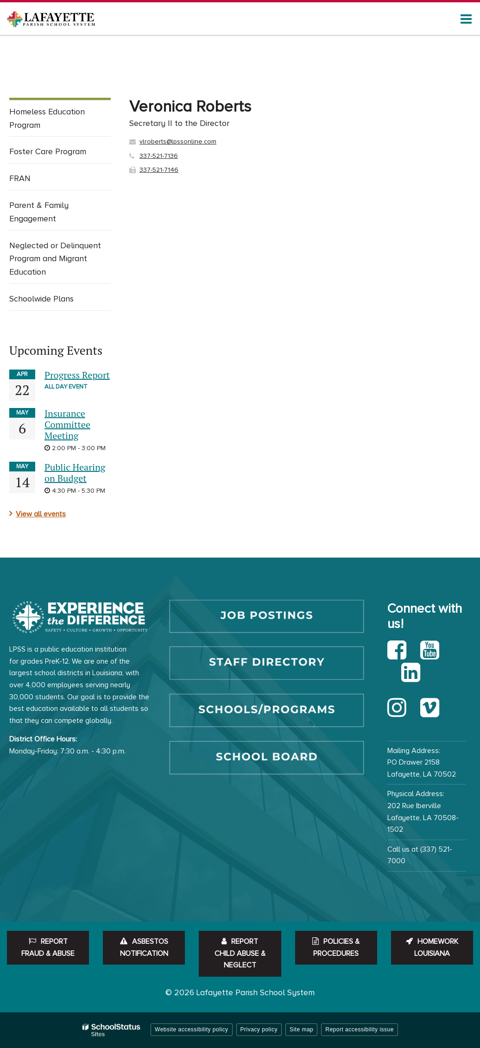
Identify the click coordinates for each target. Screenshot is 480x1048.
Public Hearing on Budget (74, 472)
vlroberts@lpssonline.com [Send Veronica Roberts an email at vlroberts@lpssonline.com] (177, 141)
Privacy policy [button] (259, 1029)
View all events (41, 514)
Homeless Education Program (47, 118)
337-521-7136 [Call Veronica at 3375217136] (158, 156)
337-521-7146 (158, 170)
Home (18, 74)
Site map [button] (301, 1029)
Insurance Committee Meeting (67, 424)
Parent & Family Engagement (39, 212)
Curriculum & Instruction (119, 74)
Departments (56, 74)
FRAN (20, 178)
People (238, 74)
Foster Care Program (47, 151)
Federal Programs (191, 74)
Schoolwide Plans (41, 299)
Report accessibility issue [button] (359, 1029)
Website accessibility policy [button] (191, 1029)
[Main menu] (466, 18)
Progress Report (77, 375)
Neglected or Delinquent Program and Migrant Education (55, 258)
